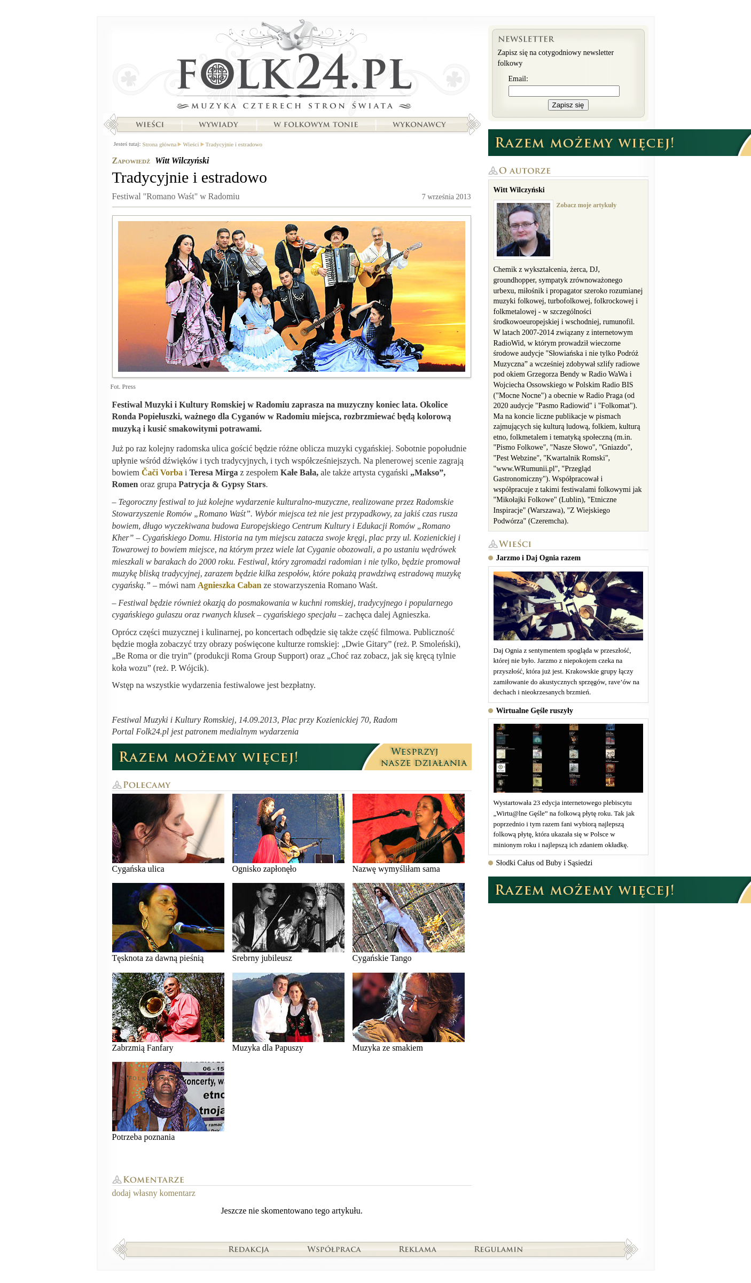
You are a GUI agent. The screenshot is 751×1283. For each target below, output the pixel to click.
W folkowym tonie (315, 124)
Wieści (149, 124)
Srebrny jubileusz (288, 923)
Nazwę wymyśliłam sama (409, 833)
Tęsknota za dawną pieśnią (168, 923)
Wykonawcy (420, 124)
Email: (518, 79)
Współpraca (334, 1249)
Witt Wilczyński (182, 160)
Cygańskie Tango (409, 923)
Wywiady (218, 124)
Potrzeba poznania (168, 1101)
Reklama (418, 1249)
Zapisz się (568, 105)
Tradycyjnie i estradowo (234, 144)
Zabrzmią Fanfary (168, 1012)
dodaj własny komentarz (153, 1193)
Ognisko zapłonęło (288, 833)
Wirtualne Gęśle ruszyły (534, 711)
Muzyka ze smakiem (409, 1012)
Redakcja (249, 1249)
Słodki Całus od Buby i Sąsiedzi (544, 863)
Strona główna (292, 66)
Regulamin (498, 1249)
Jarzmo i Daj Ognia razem (538, 558)
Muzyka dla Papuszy (288, 1012)
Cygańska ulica (168, 833)
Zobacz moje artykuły (587, 205)
